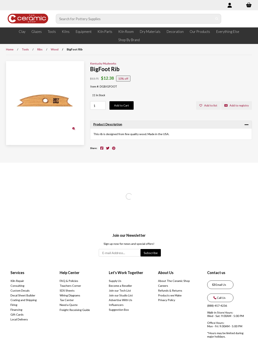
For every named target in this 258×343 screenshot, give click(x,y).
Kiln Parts (105, 31)
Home (10, 49)
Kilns (66, 31)
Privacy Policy (166, 300)
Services (17, 272)
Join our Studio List (121, 295)
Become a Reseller (120, 285)
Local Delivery (19, 319)
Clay (22, 31)
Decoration (175, 31)
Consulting (17, 285)
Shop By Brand (129, 40)
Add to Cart (121, 105)
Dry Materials (150, 31)
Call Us (219, 297)
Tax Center (67, 300)
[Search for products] (134, 19)
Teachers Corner (70, 285)
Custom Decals (20, 290)
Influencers (116, 305)
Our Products (200, 31)
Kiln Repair (17, 281)
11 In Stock (98, 95)
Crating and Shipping (23, 300)
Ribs (40, 49)
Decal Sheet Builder (22, 295)
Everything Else (227, 31)
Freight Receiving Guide (75, 310)
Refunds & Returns (170, 290)
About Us (166, 272)
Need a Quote (69, 305)
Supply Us (115, 281)
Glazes (36, 31)
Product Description (107, 124)
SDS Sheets (67, 290)
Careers (163, 285)
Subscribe (151, 253)
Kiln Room (126, 31)
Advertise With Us (120, 300)
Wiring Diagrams (70, 295)
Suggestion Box (119, 309)
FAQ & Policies (69, 281)
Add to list (208, 105)
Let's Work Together (126, 272)
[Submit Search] (216, 19)
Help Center (69, 272)
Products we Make (170, 295)
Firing (13, 305)
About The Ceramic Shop (174, 281)
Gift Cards (17, 314)
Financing (16, 309)
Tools (52, 31)
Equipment (84, 31)
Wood (54, 49)
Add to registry (236, 105)
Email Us (219, 284)
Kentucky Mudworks (103, 63)
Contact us (216, 272)
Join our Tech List (120, 290)
